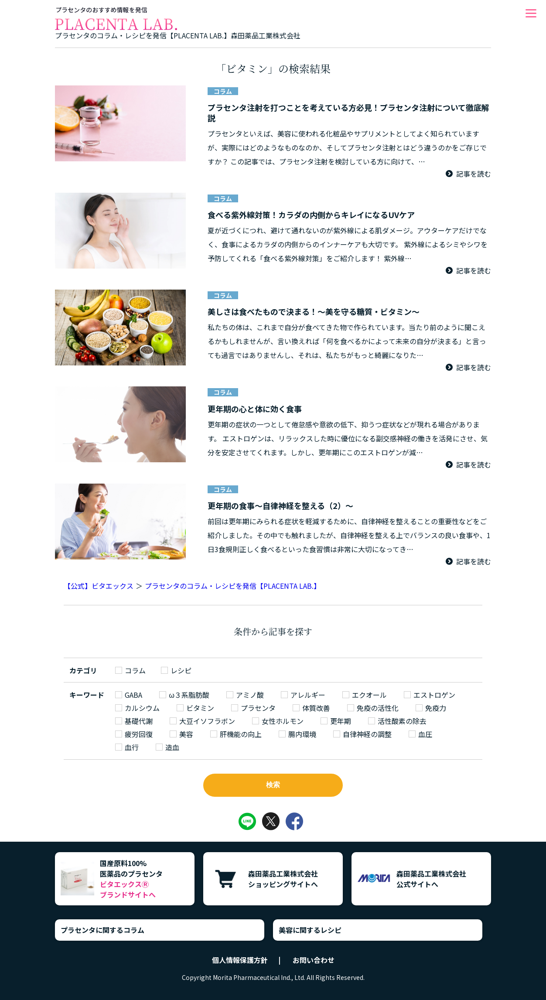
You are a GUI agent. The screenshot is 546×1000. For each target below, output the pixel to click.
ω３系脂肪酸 (189, 694)
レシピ (181, 670)
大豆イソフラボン (207, 721)
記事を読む (473, 173)
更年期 (340, 721)
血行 (132, 747)
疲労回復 (139, 734)
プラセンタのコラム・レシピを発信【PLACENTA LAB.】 (233, 585)
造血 (172, 747)
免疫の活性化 (378, 708)
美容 (186, 734)
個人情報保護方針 (240, 960)
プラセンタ (258, 708)
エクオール (369, 694)
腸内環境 (302, 734)
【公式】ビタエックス (98, 585)
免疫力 (435, 708)
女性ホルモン (283, 721)
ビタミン (200, 708)
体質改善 (316, 708)
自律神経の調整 (367, 734)
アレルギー (307, 694)
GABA (133, 694)
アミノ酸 (250, 694)
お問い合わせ (313, 960)
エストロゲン (434, 694)
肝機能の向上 (241, 734)
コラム (135, 670)
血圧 (425, 734)
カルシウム (142, 708)
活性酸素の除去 (402, 721)
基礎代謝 (139, 721)
